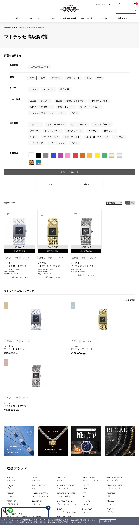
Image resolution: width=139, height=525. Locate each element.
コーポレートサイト (75, 503)
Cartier (36, 336)
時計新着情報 (11, 446)
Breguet (10, 344)
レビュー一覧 (73, 484)
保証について (73, 480)
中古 (99, 78)
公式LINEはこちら (46, 427)
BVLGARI (36, 376)
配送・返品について (76, 468)
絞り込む (87, 99)
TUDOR (67, 368)
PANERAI (111, 352)
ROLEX (11, 336)
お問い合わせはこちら (92, 427)
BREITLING (12, 360)
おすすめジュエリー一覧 (84, 446)
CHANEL (11, 352)
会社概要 (99, 464)
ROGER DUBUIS (39, 344)
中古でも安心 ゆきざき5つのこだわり (111, 468)
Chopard (111, 360)
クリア (51, 99)
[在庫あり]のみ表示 (39, 66)
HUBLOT (85, 344)
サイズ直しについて (76, 476)
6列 (132, 117)
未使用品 (56, 78)
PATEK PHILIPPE (90, 336)
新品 (43, 78)
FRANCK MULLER (114, 344)
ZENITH (10, 368)
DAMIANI (36, 368)
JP (109, 5)
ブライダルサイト (102, 503)
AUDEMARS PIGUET (116, 336)
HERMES (86, 360)
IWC (84, 352)
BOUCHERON (13, 376)
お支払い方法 (73, 464)
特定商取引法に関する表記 (106, 472)
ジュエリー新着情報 (33, 446)
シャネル (21, 27)
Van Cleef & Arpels (66, 360)
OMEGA (61, 336)
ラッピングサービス (76, 489)
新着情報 (130, 446)
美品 (88, 78)
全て (32, 78)
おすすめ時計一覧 (57, 446)
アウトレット (73, 78)
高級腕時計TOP (9, 27)
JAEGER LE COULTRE (66, 352)
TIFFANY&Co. (88, 368)
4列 (128, 117)
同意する (107, 521)
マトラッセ (31, 27)
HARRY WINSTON (40, 352)
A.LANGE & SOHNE (66, 344)
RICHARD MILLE (64, 376)
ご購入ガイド (121, 18)
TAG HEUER (37, 360)
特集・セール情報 (110, 446)
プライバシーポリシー (104, 476)
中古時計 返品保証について (79, 472)
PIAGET (110, 368)
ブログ (104, 18)
